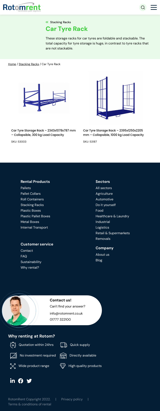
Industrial (103, 222)
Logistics (102, 227)
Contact (27, 250)
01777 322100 (60, 319)
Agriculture (104, 193)
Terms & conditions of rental (29, 404)
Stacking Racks (29, 64)
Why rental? (30, 267)
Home (12, 64)
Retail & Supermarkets (113, 233)
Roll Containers (32, 199)
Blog (99, 260)
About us (102, 254)
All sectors (104, 188)
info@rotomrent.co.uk (66, 313)
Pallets (26, 188)
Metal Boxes (30, 222)
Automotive (104, 199)
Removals (103, 238)
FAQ (24, 256)
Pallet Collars (31, 193)
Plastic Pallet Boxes (35, 216)
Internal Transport (34, 227)
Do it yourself (106, 205)
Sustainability (31, 262)
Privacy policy (72, 399)
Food (99, 210)
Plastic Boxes (31, 210)
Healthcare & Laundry (112, 216)
